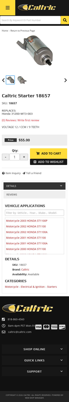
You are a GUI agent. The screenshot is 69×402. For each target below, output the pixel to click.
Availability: (19, 274)
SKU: (5, 103)
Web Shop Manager (34, 398)
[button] (34, 20)
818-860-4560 (16, 319)
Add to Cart (51, 153)
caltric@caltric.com (19, 332)
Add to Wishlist (50, 162)
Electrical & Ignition (33, 286)
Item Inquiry (13, 173)
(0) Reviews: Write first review (20, 120)
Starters (52, 286)
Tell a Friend (33, 173)
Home (5, 30)
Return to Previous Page (22, 30)
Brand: (16, 269)
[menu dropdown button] (7, 7)
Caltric (25, 269)
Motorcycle (11, 286)
